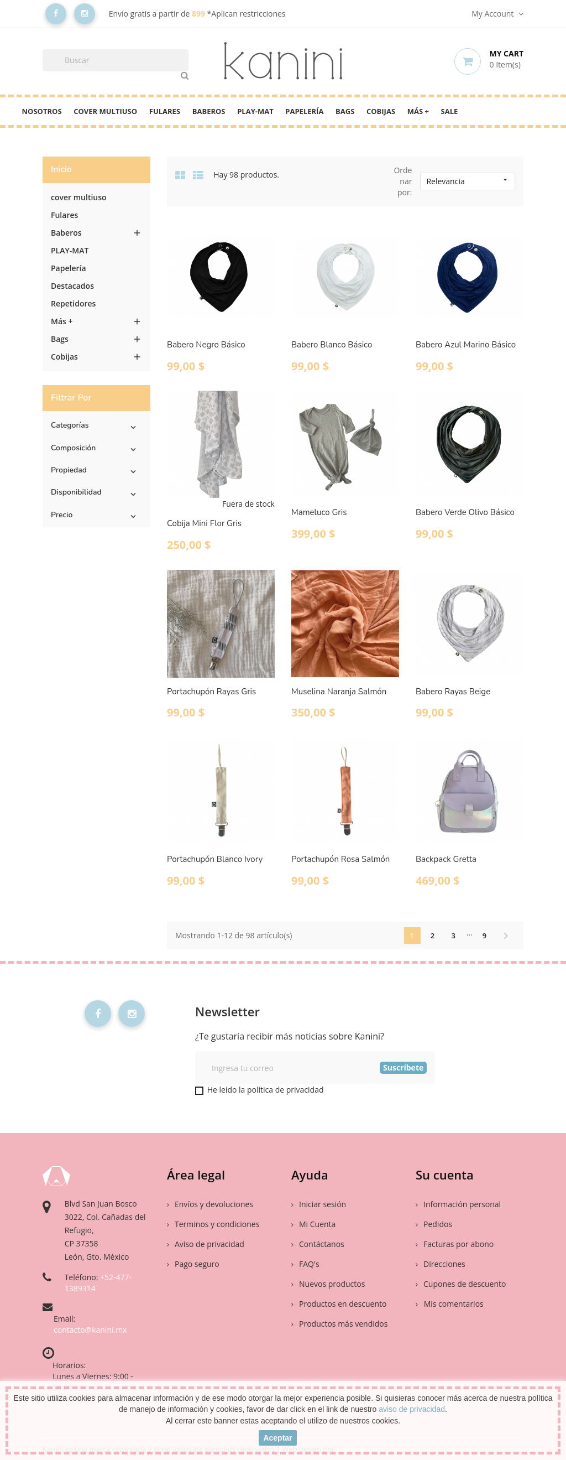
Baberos (209, 111)
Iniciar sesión (318, 1204)
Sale (449, 111)
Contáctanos (317, 1244)
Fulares (164, 111)
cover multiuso (105, 111)
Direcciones (440, 1264)
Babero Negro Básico (206, 344)
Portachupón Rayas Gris (211, 691)
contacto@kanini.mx (90, 1329)
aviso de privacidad (412, 1409)
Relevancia (467, 181)
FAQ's (305, 1264)
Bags (345, 111)
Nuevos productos (328, 1284)
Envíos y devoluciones (210, 1204)
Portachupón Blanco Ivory (215, 859)
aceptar (277, 1437)
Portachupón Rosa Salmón (340, 859)
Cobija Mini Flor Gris (204, 523)
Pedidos (434, 1224)
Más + (418, 111)
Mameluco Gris (319, 512)
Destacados (72, 285)
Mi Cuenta (313, 1224)
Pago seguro (193, 1264)
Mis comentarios (453, 1303)
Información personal (458, 1204)
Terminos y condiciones (213, 1224)
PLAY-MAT (255, 111)
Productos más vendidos (339, 1323)
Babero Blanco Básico (331, 344)
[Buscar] (115, 60)
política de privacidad (285, 1089)
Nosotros (42, 111)
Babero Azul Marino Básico (466, 344)
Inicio (61, 169)
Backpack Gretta (446, 859)
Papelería (304, 111)
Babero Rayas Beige (453, 691)
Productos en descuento (338, 1303)
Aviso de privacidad (205, 1244)
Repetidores (73, 303)
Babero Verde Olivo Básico (465, 512)
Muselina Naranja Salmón (338, 691)
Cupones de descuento (461, 1284)
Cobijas (380, 111)
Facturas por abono (455, 1244)
